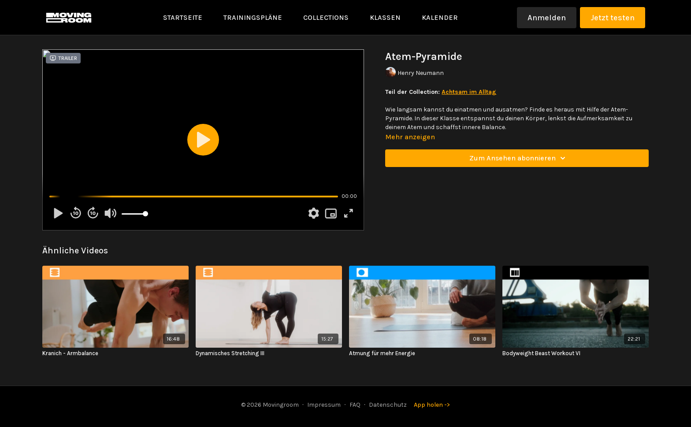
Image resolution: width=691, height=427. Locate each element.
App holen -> (432, 404)
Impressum (324, 404)
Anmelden (547, 17)
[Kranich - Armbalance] (115, 353)
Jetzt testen (613, 17)
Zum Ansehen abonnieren (518, 158)
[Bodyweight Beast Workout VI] (575, 353)
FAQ (354, 404)
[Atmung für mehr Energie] (422, 353)
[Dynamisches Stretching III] (269, 353)
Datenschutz (388, 404)
